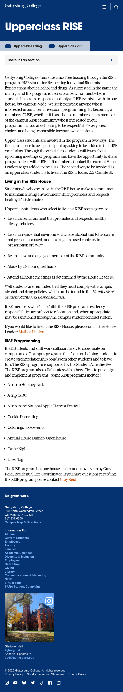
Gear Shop (12, 564)
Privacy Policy (14, 674)
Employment (13, 560)
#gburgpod (12, 650)
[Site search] (116, 6)
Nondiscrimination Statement (45, 674)
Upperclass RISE (70, 46)
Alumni (10, 534)
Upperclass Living (28, 46)
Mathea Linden (31, 332)
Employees (12, 541)
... (8, 46)
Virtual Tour (13, 582)
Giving (9, 567)
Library (10, 571)
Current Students (17, 537)
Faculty (10, 545)
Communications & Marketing (25, 575)
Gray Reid (68, 479)
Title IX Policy (77, 674)
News (8, 579)
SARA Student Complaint (22, 586)
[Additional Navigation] (104, 6)
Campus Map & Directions (23, 522)
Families (11, 549)
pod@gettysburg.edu (19, 657)
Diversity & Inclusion (19, 556)
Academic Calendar (18, 552)
